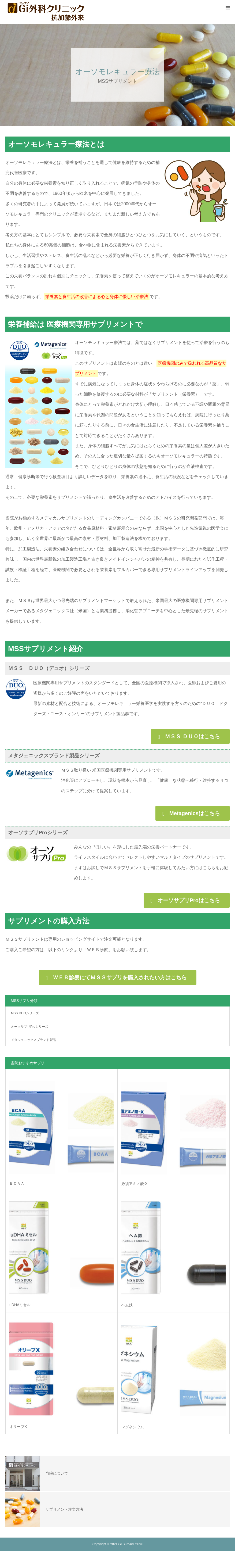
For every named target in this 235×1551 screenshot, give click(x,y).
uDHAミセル (20, 1305)
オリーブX (18, 1426)
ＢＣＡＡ (16, 1183)
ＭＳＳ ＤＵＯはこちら (192, 736)
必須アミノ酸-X (134, 1183)
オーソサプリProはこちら (189, 900)
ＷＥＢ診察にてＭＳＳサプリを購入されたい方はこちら (120, 977)
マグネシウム (132, 1427)
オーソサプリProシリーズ (29, 1027)
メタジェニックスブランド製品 (33, 1040)
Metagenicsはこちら (194, 813)
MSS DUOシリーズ (25, 1013)
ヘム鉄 (127, 1305)
